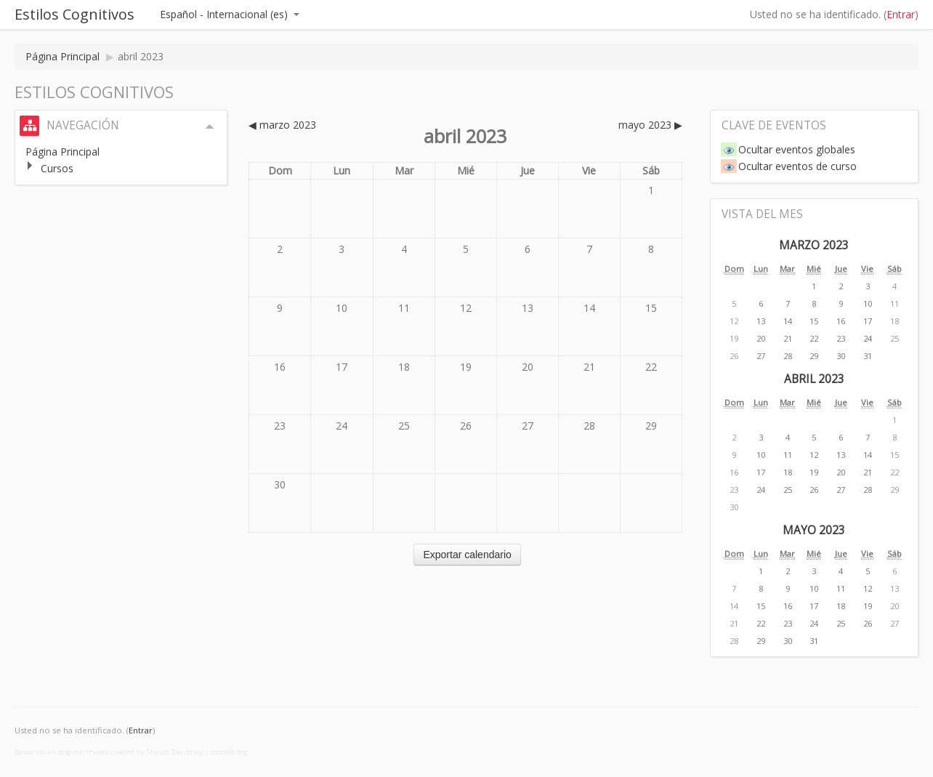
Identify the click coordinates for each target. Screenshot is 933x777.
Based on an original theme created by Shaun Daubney (109, 752)
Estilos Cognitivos (74, 14)
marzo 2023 (814, 245)
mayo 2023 (814, 530)
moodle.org (229, 752)
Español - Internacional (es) (229, 14)
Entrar (900, 14)
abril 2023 (140, 56)
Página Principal (62, 56)
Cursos (57, 168)
